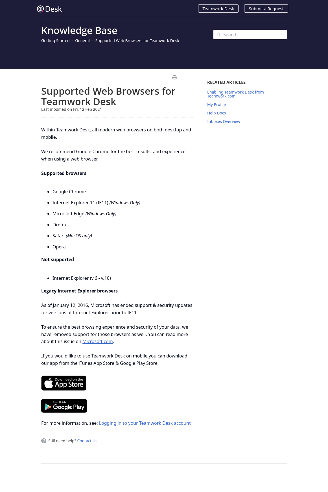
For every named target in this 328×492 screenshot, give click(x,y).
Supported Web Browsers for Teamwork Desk (137, 40)
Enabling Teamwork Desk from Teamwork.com (235, 94)
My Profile (216, 104)
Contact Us (87, 440)
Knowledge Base (79, 30)
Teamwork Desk (218, 8)
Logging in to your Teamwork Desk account (145, 423)
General (82, 40)
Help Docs (216, 113)
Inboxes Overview (223, 121)
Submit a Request (266, 8)
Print (174, 77)
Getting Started (55, 40)
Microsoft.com (97, 341)
